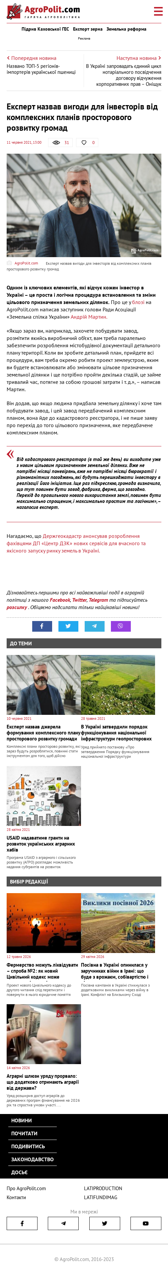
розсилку (17, 607)
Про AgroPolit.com (26, 1188)
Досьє (19, 1172)
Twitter (79, 599)
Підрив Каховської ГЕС (45, 29)
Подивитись (28, 1146)
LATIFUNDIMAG (100, 1197)
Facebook (60, 599)
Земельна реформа (126, 29)
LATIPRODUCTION (103, 1188)
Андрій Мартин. (90, 316)
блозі (138, 302)
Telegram (98, 599)
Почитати (24, 1133)
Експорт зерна (88, 29)
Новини (21, 1120)
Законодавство (32, 1159)
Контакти (16, 1197)
